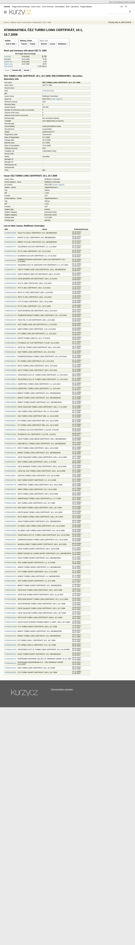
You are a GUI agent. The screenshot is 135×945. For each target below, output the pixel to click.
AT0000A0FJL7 (10, 237)
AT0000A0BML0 (10, 384)
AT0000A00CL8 (10, 663)
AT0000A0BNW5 (10, 393)
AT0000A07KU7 (10, 544)
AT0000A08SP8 (10, 526)
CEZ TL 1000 (47, 22)
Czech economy (47, 7)
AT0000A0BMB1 (10, 370)
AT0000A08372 (10, 540)
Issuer (52, 44)
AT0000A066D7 (10, 581)
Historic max (8, 64)
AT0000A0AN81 (10, 434)
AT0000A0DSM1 (10, 292)
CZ (122, 7)
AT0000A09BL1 (10, 476)
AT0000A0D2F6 (10, 320)
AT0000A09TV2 (10, 489)
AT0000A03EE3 (10, 613)
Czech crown (35, 7)
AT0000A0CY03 (10, 315)
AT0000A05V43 (10, 572)
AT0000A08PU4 (10, 512)
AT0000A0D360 (10, 329)
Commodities (60, 7)
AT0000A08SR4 (10, 535)
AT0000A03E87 (10, 604)
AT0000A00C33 (10, 659)
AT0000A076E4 (48, 91)
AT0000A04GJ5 (10, 645)
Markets (13, 22)
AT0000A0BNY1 (10, 398)
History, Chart (26, 41)
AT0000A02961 (10, 590)
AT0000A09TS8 (10, 480)
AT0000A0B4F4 (10, 416)
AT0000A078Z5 (10, 567)
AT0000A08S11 (10, 521)
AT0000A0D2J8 (10, 324)
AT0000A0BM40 (10, 366)
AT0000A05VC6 (10, 576)
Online (8, 41)
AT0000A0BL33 (10, 347)
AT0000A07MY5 (10, 558)
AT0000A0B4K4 (10, 421)
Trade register (56, 99)
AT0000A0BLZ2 (10, 361)
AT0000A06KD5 (10, 498)
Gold (67, 7)
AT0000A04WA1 (10, 617)
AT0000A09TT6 (10, 485)
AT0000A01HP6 (10, 649)
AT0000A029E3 (10, 672)
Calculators (75, 7)
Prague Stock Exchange (21, 7)
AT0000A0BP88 (10, 402)
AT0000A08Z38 (10, 233)
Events (44, 44)
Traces (24, 44)
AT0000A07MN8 (10, 549)
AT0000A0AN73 (10, 430)
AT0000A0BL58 (10, 352)
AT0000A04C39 (10, 636)
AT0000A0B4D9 (10, 411)
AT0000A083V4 (10, 457)
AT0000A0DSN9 (10, 297)
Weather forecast (129, 2)
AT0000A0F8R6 (10, 274)
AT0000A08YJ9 (10, 453)
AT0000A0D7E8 (10, 338)
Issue (7, 70)
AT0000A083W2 (10, 407)
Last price (7, 56)
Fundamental (37, 22)
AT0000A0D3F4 (10, 334)
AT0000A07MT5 (10, 553)
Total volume (8, 66)
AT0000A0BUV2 (10, 343)
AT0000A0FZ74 (10, 247)
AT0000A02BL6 (10, 585)
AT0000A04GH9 (10, 640)
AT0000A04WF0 (10, 622)
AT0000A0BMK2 (10, 379)
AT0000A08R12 (10, 517)
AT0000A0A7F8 (10, 448)
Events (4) (16, 70)
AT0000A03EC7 (10, 608)
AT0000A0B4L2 (10, 425)
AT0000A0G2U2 (10, 256)
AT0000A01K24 (10, 654)
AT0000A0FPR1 (10, 242)
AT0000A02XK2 (10, 668)
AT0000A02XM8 (10, 508)
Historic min (8, 62)
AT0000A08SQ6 (10, 530)
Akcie (19, 22)
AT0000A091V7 (10, 462)
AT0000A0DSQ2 (10, 306)
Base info (44, 41)
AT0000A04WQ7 (10, 627)
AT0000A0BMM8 (10, 388)
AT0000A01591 (10, 595)
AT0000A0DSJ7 (10, 288)
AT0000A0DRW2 (10, 279)
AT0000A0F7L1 (10, 269)
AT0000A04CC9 (10, 444)
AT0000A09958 (10, 466)
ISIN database (118, 2)
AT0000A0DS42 (10, 283)
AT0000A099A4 (10, 471)
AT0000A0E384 (10, 260)
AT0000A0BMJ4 (10, 375)
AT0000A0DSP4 (10, 302)
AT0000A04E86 (10, 599)
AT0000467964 (10, 439)
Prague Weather (86, 7)
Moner (111, 2)
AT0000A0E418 (10, 265)
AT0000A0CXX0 (10, 311)
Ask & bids (10, 44)
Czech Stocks (26, 22)
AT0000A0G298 (10, 251)
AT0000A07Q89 (10, 563)
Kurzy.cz (6, 22)
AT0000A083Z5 (10, 494)
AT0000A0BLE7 (10, 356)
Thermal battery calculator (62, 689)
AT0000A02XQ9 (10, 631)
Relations (62, 44)
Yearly (32, 44)
